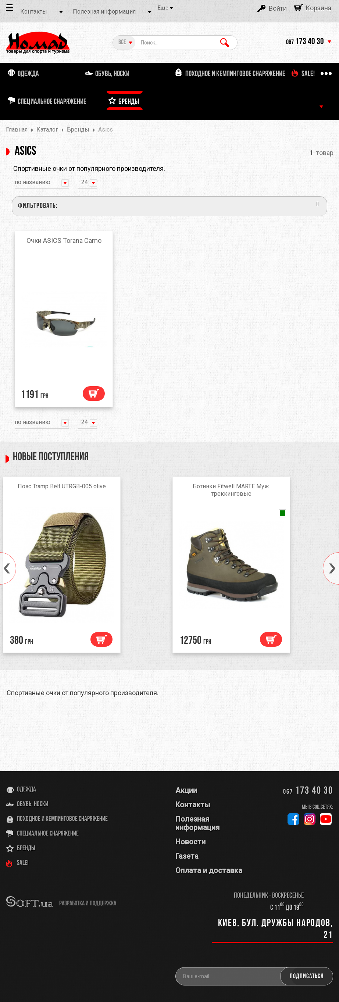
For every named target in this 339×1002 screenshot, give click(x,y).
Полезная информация (104, 11)
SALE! (23, 863)
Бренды (26, 848)
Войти (278, 8)
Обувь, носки (32, 804)
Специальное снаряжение (48, 833)
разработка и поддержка (87, 903)
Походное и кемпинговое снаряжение (62, 819)
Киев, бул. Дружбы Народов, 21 (275, 929)
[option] (85, 567)
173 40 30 (305, 41)
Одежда (26, 789)
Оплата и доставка (208, 870)
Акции (186, 790)
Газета (187, 856)
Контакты (33, 11)
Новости (190, 841)
